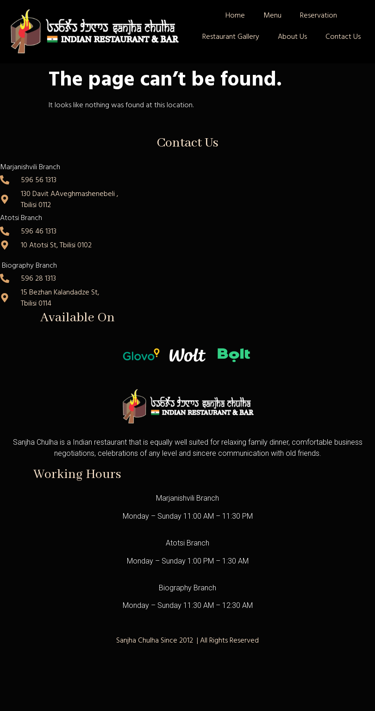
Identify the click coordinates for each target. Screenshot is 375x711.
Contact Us (343, 37)
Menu (272, 15)
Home (235, 15)
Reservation (318, 15)
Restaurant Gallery (230, 37)
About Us (292, 37)
